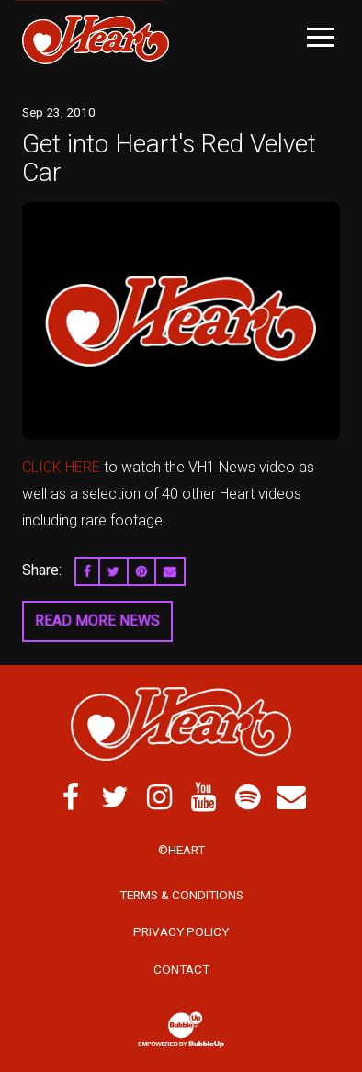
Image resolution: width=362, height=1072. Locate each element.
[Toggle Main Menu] (320, 37)
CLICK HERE (61, 467)
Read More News (97, 620)
